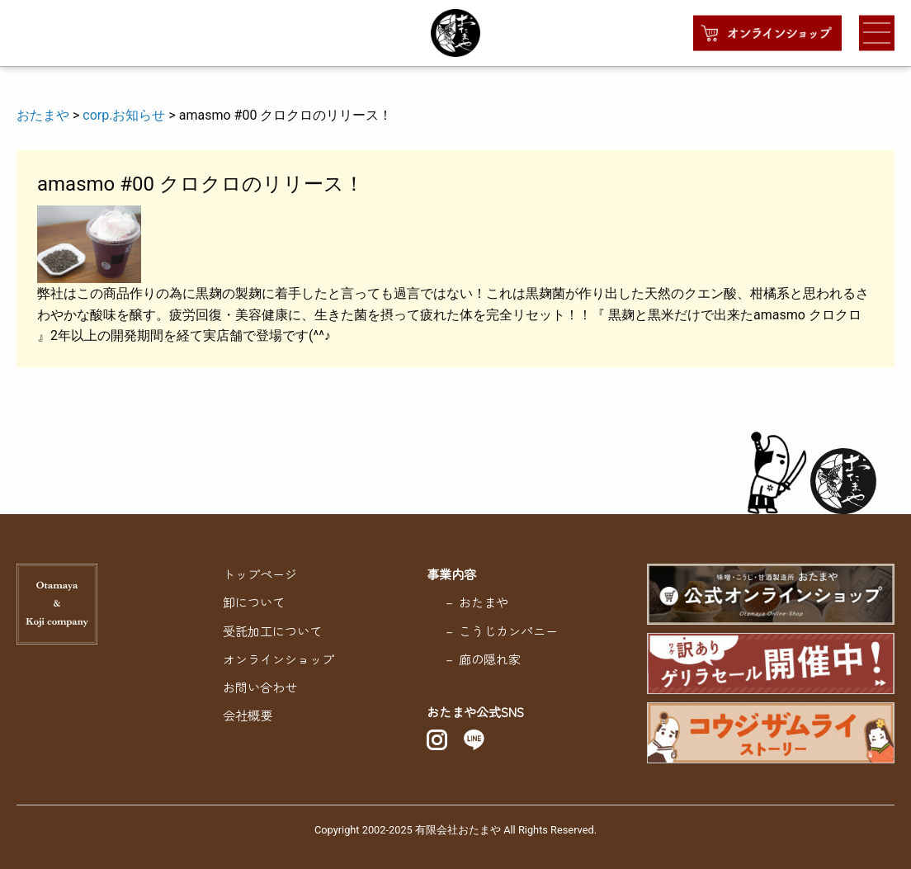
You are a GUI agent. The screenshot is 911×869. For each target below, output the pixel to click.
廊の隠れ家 (490, 658)
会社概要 (247, 715)
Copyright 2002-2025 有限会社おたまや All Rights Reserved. (455, 830)
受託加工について (272, 630)
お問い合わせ (260, 687)
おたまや (43, 115)
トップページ (260, 573)
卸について (254, 602)
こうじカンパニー (508, 630)
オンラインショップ (278, 658)
